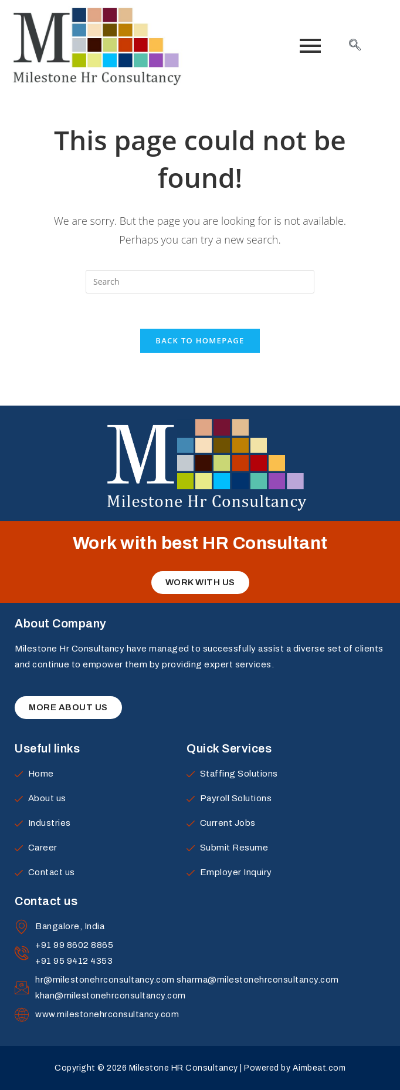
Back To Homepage (199, 340)
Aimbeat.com (319, 1068)
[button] (200, 582)
